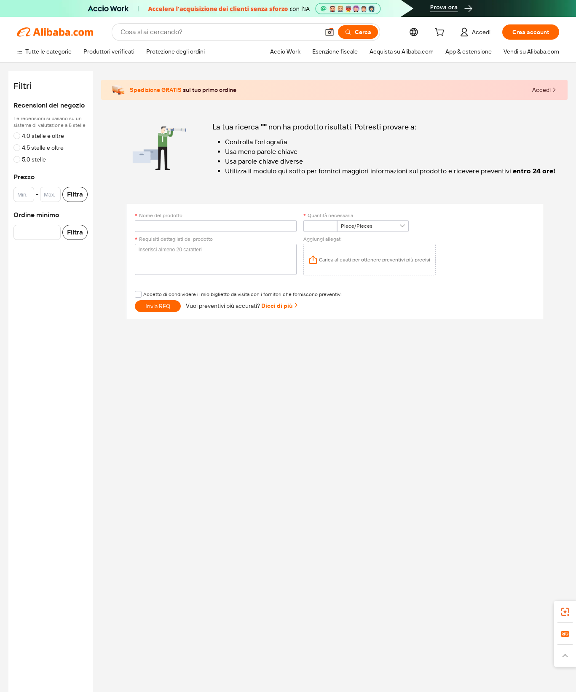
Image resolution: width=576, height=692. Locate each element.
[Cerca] (358, 32)
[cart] (441, 33)
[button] (329, 32)
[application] (369, 259)
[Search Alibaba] (219, 32)
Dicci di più (280, 305)
